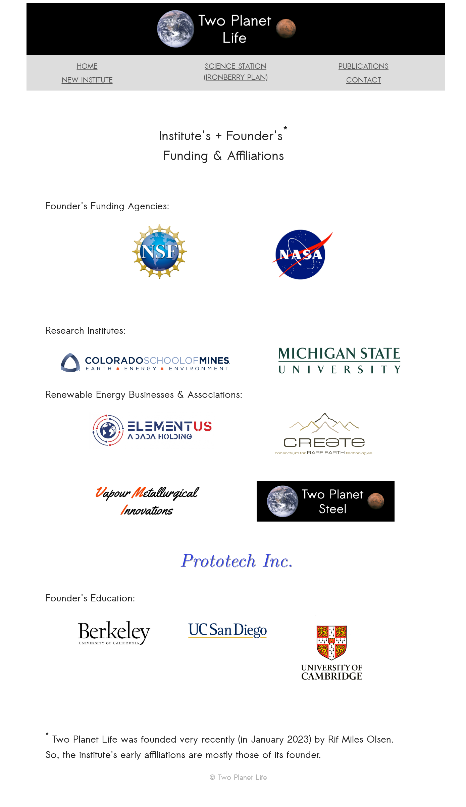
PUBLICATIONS (364, 66)
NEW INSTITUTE (87, 80)
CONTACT (363, 80)
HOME (87, 66)
